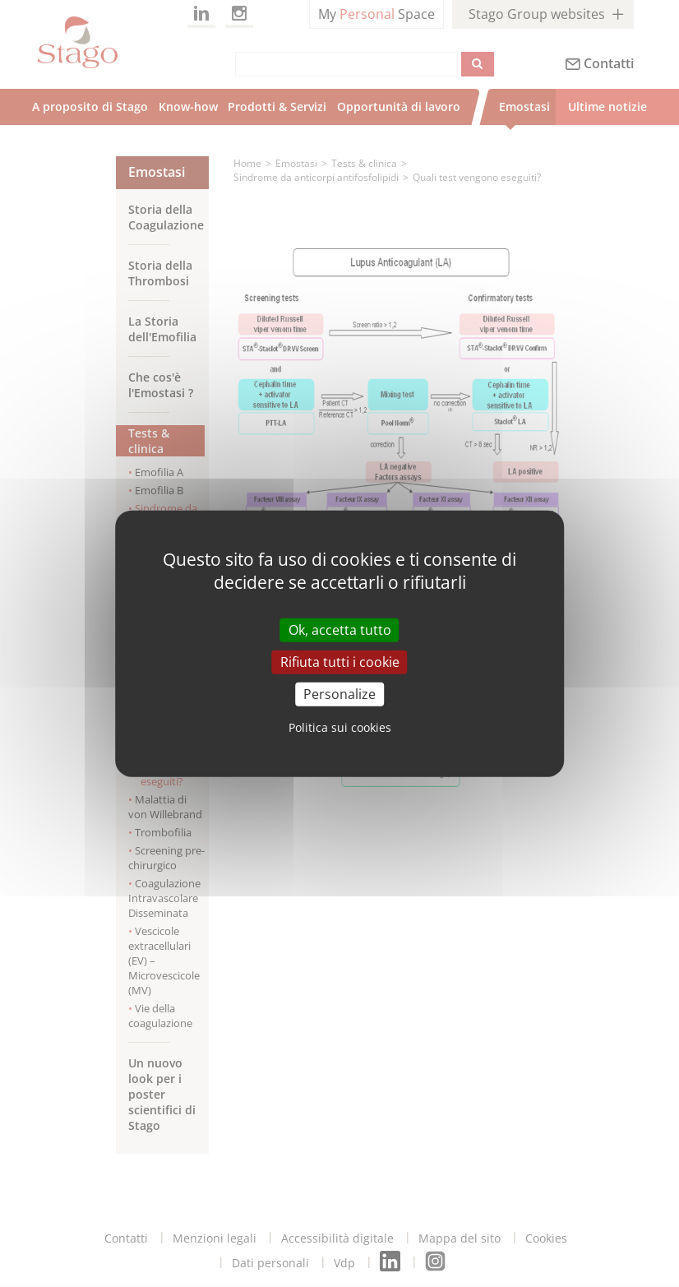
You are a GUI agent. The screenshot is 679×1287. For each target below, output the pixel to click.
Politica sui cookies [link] (340, 727)
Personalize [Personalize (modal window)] (339, 694)
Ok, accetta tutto (340, 629)
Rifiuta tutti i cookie (340, 661)
